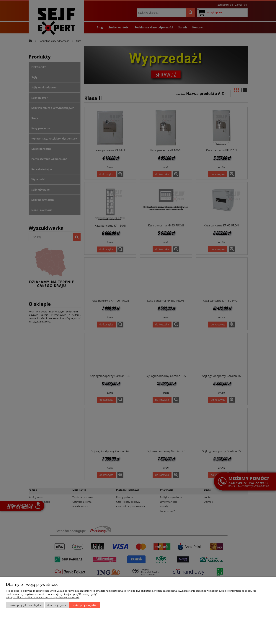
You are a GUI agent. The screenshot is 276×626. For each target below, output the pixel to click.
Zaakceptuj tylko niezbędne (25, 605)
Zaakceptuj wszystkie (84, 605)
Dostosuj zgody (56, 605)
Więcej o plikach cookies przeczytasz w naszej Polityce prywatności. (42, 597)
